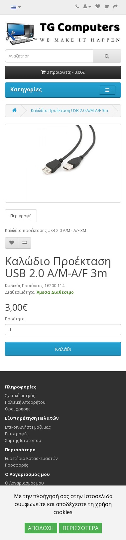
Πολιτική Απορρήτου (25, 402)
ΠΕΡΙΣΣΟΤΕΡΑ (80, 528)
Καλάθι (63, 349)
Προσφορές (16, 465)
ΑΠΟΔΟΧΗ (41, 528)
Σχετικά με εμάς (20, 395)
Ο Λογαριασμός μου (24, 483)
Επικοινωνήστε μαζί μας (28, 427)
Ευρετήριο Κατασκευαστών (31, 458)
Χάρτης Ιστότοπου (23, 440)
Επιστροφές (16, 434)
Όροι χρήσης (17, 409)
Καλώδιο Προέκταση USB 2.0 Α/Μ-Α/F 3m (69, 110)
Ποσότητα (15, 319)
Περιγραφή (21, 216)
